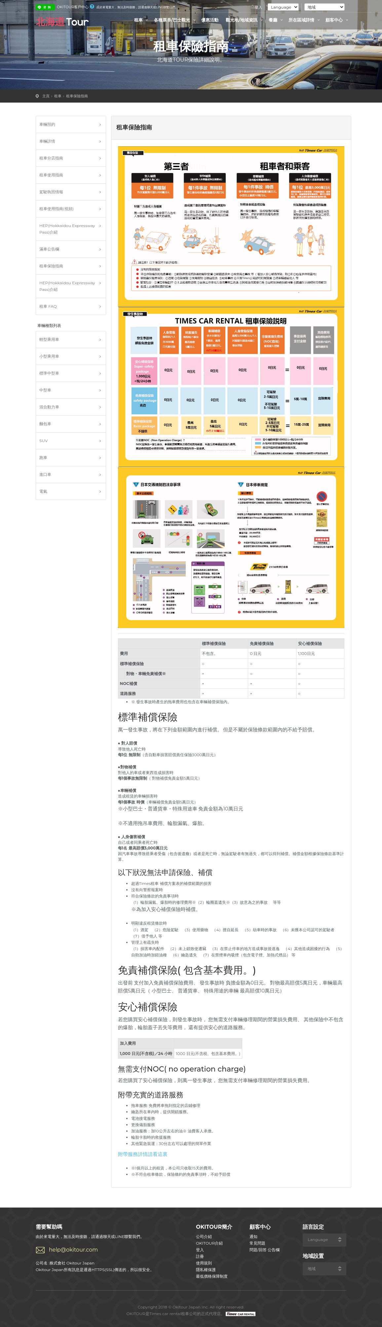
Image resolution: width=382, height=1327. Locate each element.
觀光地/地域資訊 (245, 20)
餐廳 (277, 20)
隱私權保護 (206, 1269)
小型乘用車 (49, 356)
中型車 (45, 390)
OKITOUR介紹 (209, 1243)
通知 (253, 1236)
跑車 (43, 457)
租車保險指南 (77, 96)
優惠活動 (209, 20)
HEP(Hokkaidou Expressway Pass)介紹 (67, 229)
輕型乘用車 (49, 339)
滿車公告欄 (49, 249)
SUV (43, 440)
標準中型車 (49, 373)
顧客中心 (337, 20)
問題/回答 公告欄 (264, 1249)
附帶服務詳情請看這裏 (143, 1154)
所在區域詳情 (305, 20)
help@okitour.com (73, 1250)
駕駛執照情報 (51, 191)
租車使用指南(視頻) (56, 208)
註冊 (200, 1256)
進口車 (45, 474)
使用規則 (204, 1262)
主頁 (46, 96)
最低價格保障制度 (212, 1276)
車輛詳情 (47, 141)
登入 (258, 7)
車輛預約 (47, 124)
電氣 (43, 491)
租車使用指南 (51, 174)
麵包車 (45, 423)
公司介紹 (204, 1236)
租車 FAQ (48, 306)
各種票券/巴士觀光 (175, 20)
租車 (142, 20)
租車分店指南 (51, 158)
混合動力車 (49, 406)
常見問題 (257, 1243)
